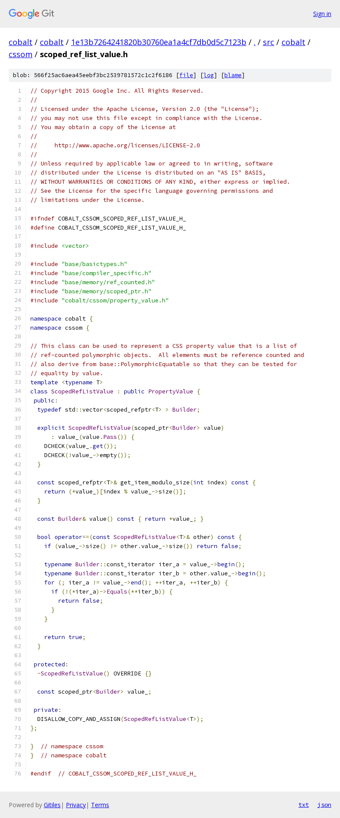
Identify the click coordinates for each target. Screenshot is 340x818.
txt (303, 804)
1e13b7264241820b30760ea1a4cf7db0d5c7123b (158, 42)
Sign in (322, 14)
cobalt (20, 42)
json (324, 804)
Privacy (76, 805)
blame (233, 75)
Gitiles (52, 805)
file (186, 75)
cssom (20, 54)
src (268, 42)
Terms (100, 805)
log (209, 75)
